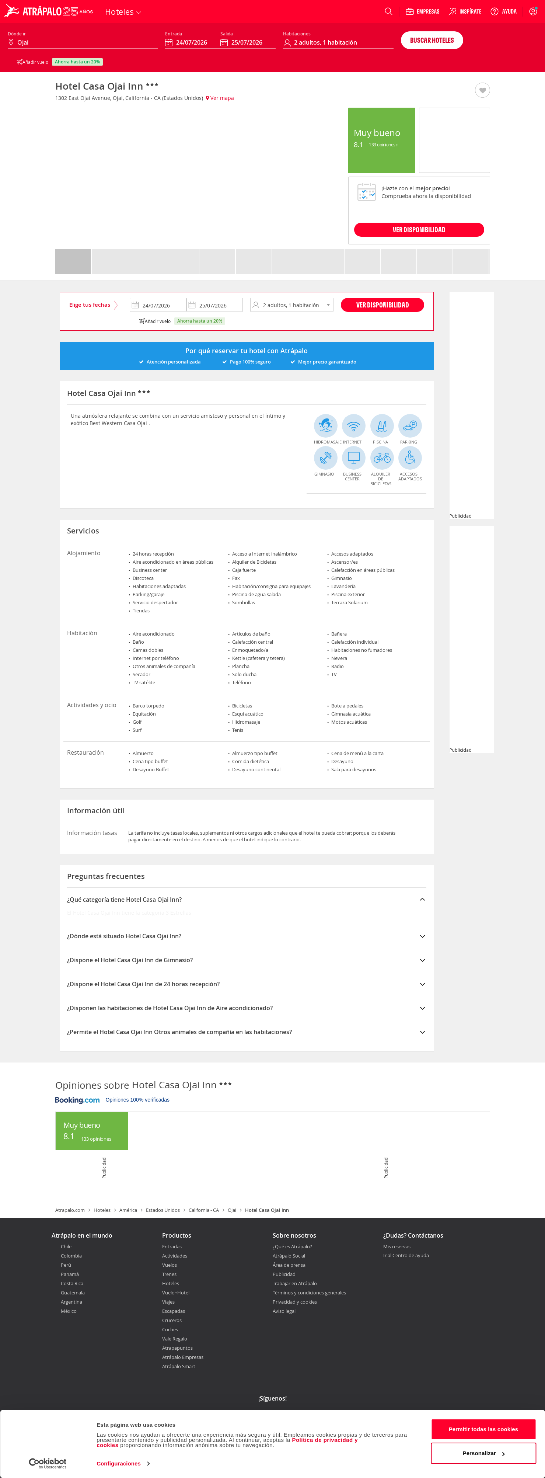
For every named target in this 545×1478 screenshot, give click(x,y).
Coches (170, 1329)
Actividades (174, 1255)
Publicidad (284, 1274)
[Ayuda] (503, 11)
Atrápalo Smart (178, 1366)
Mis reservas (397, 1247)
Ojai (232, 1210)
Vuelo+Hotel (175, 1292)
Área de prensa (289, 1265)
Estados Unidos (163, 1210)
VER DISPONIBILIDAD (419, 229)
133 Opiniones (383, 144)
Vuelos (169, 1265)
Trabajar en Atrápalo (295, 1283)
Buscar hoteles (432, 40)
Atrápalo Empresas (182, 1357)
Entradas (172, 1246)
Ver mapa (220, 97)
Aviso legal (284, 1311)
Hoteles (102, 1210)
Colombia (71, 1255)
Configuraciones (119, 1463)
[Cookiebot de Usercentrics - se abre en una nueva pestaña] (47, 1463)
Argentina (71, 1301)
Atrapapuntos (177, 1348)
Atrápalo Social (289, 1255)
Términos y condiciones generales (309, 1292)
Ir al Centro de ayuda (406, 1256)
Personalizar (484, 1453)
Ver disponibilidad (382, 304)
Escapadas (173, 1311)
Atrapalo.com (70, 1210)
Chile (66, 1246)
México (69, 1311)
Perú (66, 1265)
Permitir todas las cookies (483, 1429)
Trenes (169, 1274)
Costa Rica (72, 1283)
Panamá (70, 1274)
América (128, 1210)
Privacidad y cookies (295, 1301)
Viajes (168, 1301)
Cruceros (172, 1320)
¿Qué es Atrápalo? (292, 1246)
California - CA (204, 1210)
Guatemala (73, 1292)
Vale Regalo (174, 1338)
